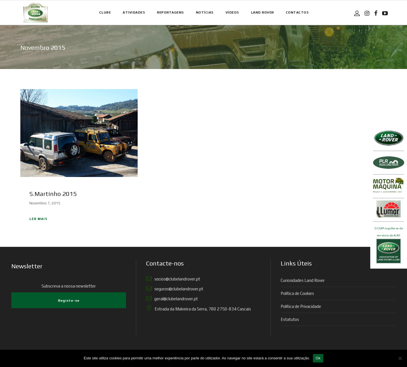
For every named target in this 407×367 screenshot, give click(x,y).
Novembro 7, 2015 (44, 203)
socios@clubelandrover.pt (176, 279)
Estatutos (290, 319)
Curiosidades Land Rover (303, 280)
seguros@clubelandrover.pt (178, 288)
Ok (318, 358)
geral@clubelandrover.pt (175, 298)
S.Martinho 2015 (53, 193)
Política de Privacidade (301, 306)
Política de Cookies (297, 293)
